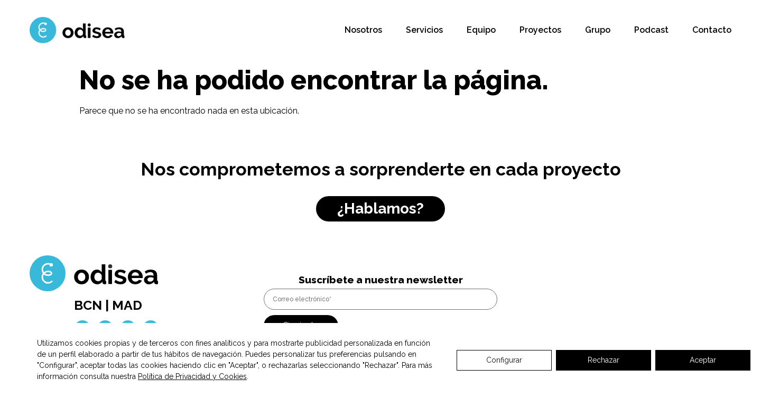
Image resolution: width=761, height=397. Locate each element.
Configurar (504, 360)
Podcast (651, 30)
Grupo (597, 30)
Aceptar (703, 360)
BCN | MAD (108, 305)
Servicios (424, 30)
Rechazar (603, 360)
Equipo (481, 30)
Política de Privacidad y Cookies (192, 376)
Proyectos (540, 30)
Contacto (711, 30)
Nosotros (363, 30)
